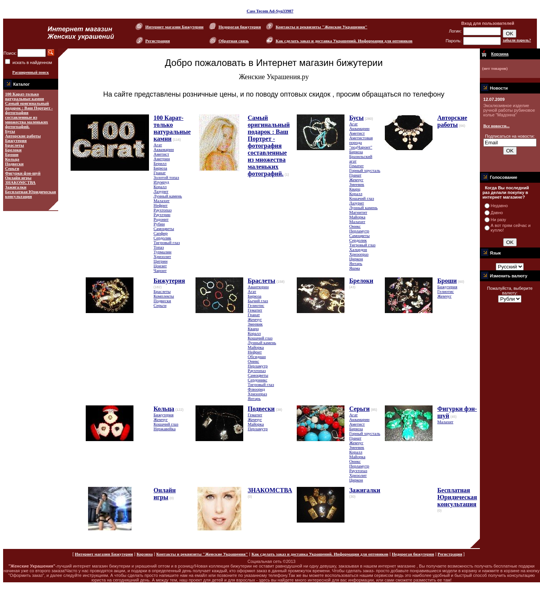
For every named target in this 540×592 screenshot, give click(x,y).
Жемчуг (356, 179)
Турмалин (162, 251)
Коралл (160, 186)
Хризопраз (359, 254)
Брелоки (13, 149)
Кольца (12, 159)
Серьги (12, 168)
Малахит (162, 200)
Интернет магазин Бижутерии (174, 26)
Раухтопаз (162, 210)
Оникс (355, 226)
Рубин (159, 224)
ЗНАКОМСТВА (20, 182)
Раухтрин (162, 214)
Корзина (145, 554)
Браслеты (14, 145)
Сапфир (161, 233)
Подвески (14, 163)
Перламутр (359, 230)
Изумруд (161, 182)
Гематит (356, 165)
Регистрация (157, 40)
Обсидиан (257, 356)
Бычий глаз (258, 300)
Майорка (357, 217)
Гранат (160, 172)
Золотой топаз (166, 177)
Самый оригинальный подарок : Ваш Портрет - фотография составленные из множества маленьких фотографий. (29, 115)
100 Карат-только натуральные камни (24, 96)
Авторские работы (23, 135)
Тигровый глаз (167, 242)
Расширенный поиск (30, 72)
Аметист (161, 154)
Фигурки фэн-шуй (22, 173)
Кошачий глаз (361, 198)
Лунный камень (168, 196)
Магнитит (358, 212)
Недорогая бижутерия (239, 26)
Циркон (356, 258)
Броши (12, 154)
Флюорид (256, 389)
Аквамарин (164, 149)
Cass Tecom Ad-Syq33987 (270, 11)
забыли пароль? (517, 40)
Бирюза (160, 168)
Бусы (10, 131)
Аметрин (162, 158)
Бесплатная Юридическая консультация (30, 194)
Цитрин (161, 261)
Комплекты (164, 296)
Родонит (161, 219)
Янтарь (355, 263)
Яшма (354, 268)
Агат (158, 144)
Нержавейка (165, 428)
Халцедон (358, 249)
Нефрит (161, 205)
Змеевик (356, 184)
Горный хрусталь (364, 170)
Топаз (159, 247)
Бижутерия (16, 140)
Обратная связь (233, 40)
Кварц (354, 189)
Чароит (160, 270)
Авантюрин (258, 286)
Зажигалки (15, 187)
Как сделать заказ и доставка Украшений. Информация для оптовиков (343, 40)
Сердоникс (258, 379)
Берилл (160, 163)
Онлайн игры (18, 177)
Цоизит (160, 265)
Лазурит (161, 191)
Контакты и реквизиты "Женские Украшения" (321, 26)
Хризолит (162, 256)
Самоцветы (164, 228)
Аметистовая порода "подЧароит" (361, 142)
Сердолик (162, 237)
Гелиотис (256, 305)
